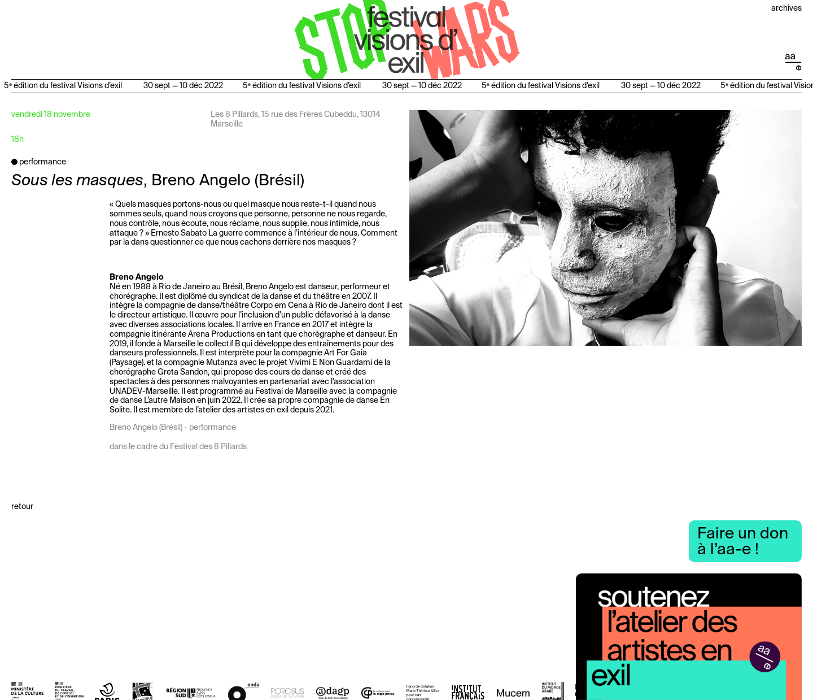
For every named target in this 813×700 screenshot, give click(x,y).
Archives (786, 8)
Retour (22, 507)
